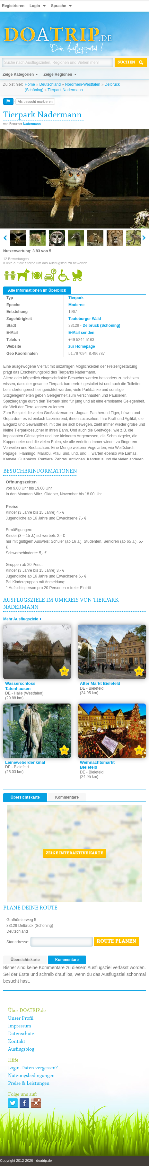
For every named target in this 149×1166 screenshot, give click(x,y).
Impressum (19, 1026)
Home (30, 84)
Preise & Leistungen (28, 1083)
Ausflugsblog (21, 1049)
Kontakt (16, 1041)
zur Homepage (81, 346)
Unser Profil (20, 1018)
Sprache (58, 6)
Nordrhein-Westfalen (82, 84)
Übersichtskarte (25, 797)
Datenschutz (21, 1033)
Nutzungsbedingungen (31, 1075)
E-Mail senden (81, 332)
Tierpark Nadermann (65, 90)
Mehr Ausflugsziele (20, 619)
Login (35, 6)
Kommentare (67, 797)
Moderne (76, 305)
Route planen (116, 941)
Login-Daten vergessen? (33, 1068)
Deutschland (50, 84)
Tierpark (75, 298)
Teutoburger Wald (84, 318)
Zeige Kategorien (18, 74)
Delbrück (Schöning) (101, 325)
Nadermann (32, 124)
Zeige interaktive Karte (74, 853)
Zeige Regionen (57, 74)
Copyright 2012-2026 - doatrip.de (26, 1160)
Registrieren (13, 6)
